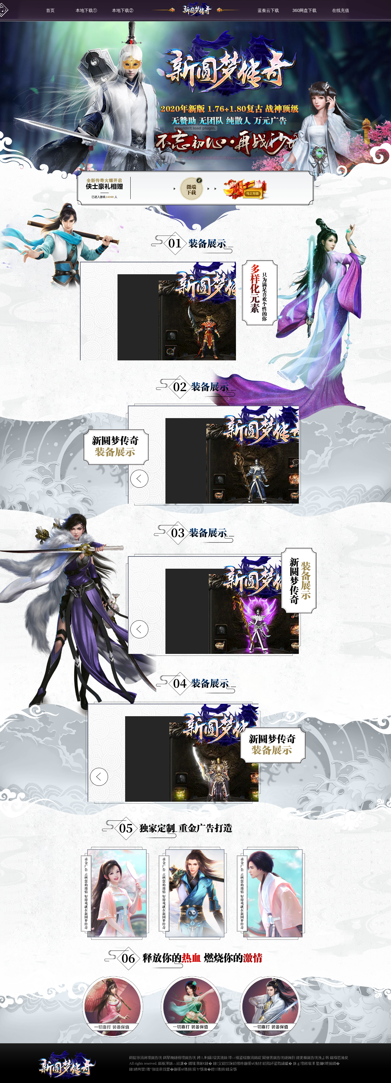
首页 (50, 10)
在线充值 (340, 10)
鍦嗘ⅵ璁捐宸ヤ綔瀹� (192, 1069)
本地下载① (86, 10)
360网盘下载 (304, 10)
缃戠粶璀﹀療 (357, 1063)
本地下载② (122, 10)
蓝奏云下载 (268, 10)
